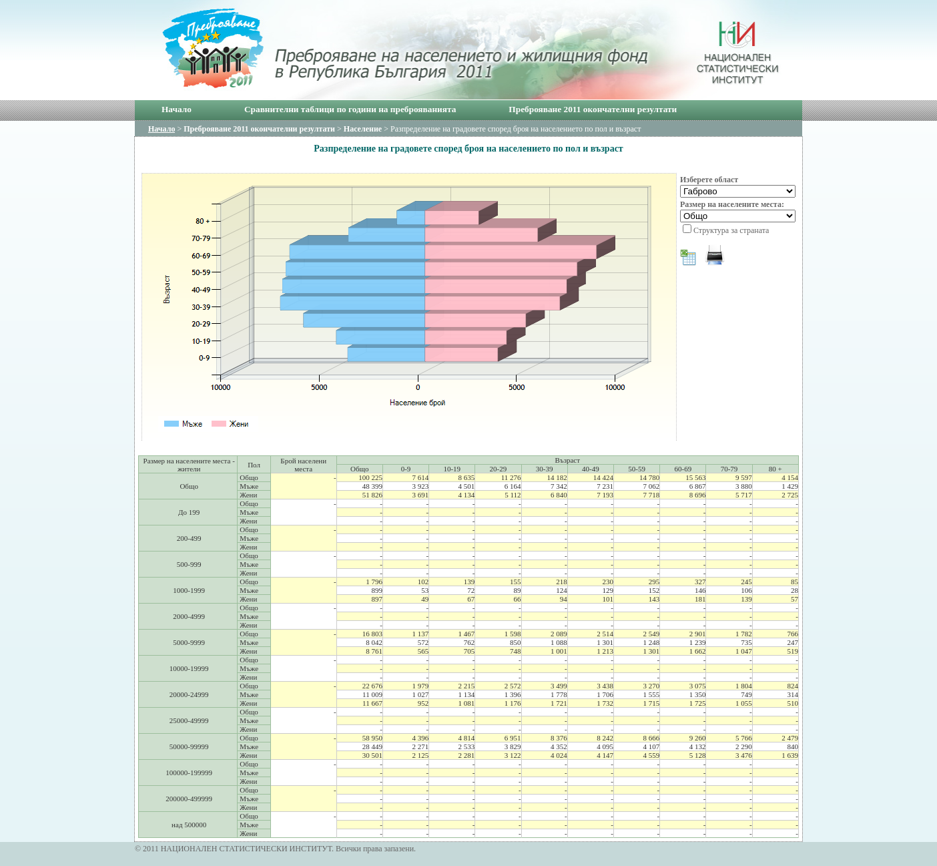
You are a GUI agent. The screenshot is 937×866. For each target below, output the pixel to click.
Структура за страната (731, 230)
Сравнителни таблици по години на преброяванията (350, 109)
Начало (177, 109)
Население (363, 129)
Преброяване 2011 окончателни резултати (593, 109)
